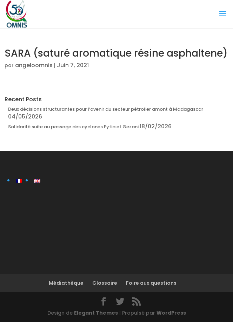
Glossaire (104, 282)
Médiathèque (66, 282)
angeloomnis (34, 65)
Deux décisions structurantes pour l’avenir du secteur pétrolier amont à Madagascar (105, 109)
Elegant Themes (96, 312)
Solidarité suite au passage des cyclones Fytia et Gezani (73, 126)
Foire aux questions (151, 282)
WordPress (171, 312)
